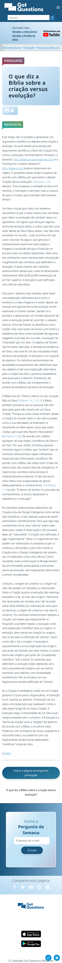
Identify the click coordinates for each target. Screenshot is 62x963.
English (6, 753)
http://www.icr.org (12, 168)
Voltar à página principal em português (31, 773)
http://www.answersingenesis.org (34, 159)
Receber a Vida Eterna (24, 31)
